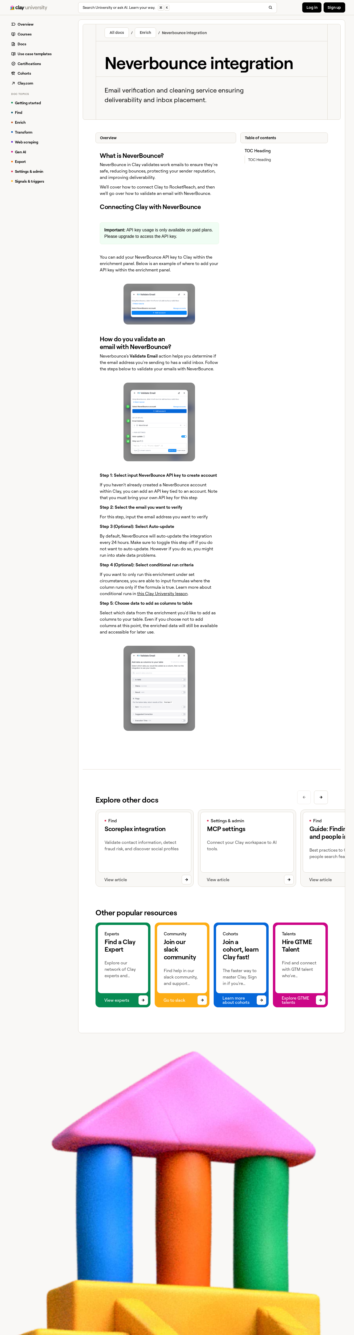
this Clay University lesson (162, 593)
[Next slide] (321, 797)
